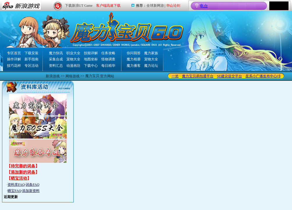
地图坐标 (91, 59)
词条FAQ (32, 185)
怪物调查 (108, 59)
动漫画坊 (73, 66)
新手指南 (31, 59)
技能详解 (91, 53)
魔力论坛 (151, 66)
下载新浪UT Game (79, 6)
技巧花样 (14, 66)
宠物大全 (73, 59)
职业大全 (73, 53)
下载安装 (31, 53)
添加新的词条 (23, 172)
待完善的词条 (23, 166)
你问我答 (134, 53)
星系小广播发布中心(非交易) (269, 76)
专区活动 (31, 66)
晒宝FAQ (14, 191)
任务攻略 (108, 53)
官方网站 (107, 76)
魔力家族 (151, 53)
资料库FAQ (16, 185)
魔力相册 (134, 59)
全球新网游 (155, 6)
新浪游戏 (53, 76)
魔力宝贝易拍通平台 (199, 76)
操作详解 (14, 59)
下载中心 (91, 66)
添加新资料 (31, 191)
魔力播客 (134, 66)
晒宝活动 (19, 178)
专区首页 (14, 53)
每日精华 (108, 66)
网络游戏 (72, 76)
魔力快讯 (56, 53)
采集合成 (56, 59)
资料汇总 (56, 66)
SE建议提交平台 (230, 76)
